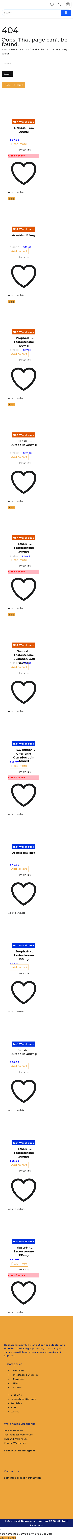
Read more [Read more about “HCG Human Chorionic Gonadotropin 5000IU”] (19, 765)
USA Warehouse (13, 1430)
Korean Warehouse (15, 1443)
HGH (16, 1383)
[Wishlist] (52, 4)
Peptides (18, 1379)
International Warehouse (18, 1434)
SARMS (17, 1387)
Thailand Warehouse (16, 1438)
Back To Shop (8, 1537)
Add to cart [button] (19, 251)
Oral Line (19, 1370)
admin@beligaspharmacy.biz (22, 1477)
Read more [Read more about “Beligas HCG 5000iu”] (19, 144)
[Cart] (68, 4)
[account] (59, 4)
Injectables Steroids (26, 1374)
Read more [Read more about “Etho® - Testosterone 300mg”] (19, 560)
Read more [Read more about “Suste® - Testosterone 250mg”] (19, 1263)
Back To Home (13, 85)
